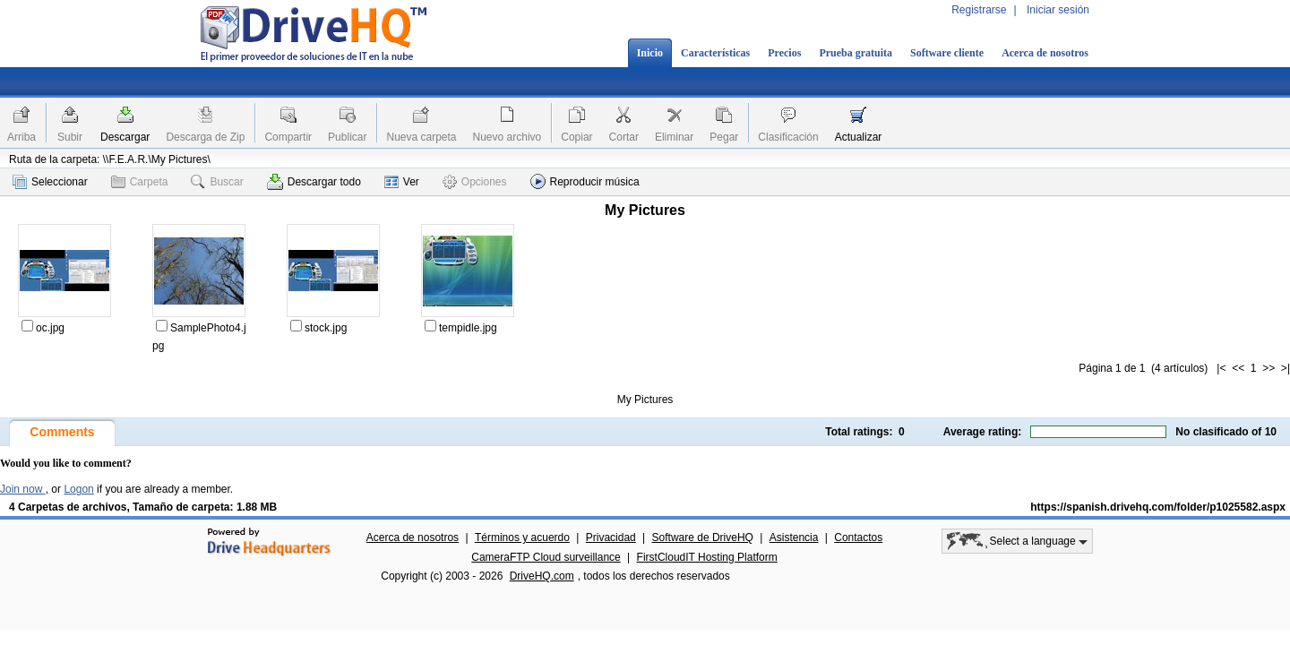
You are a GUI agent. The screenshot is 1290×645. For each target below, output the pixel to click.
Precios (784, 53)
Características (715, 53)
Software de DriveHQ (702, 537)
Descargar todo (314, 182)
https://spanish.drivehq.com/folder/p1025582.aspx (1158, 507)
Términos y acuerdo (522, 537)
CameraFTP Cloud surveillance (546, 557)
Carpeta (139, 182)
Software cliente (947, 53)
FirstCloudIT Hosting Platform (707, 557)
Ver (401, 182)
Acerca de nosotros (1045, 53)
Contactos (858, 537)
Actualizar (858, 137)
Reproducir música (585, 181)
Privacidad (611, 537)
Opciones (475, 182)
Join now (23, 489)
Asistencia (794, 537)
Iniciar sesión (1058, 10)
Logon (78, 489)
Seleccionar (50, 182)
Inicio (650, 53)
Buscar (217, 182)
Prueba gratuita (855, 53)
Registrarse (978, 10)
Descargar (125, 137)
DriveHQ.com (542, 576)
